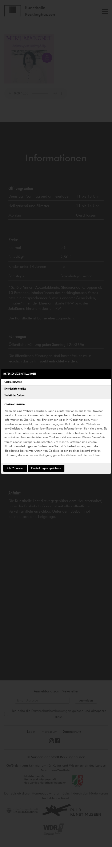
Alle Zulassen (15, 468)
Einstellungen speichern (46, 468)
